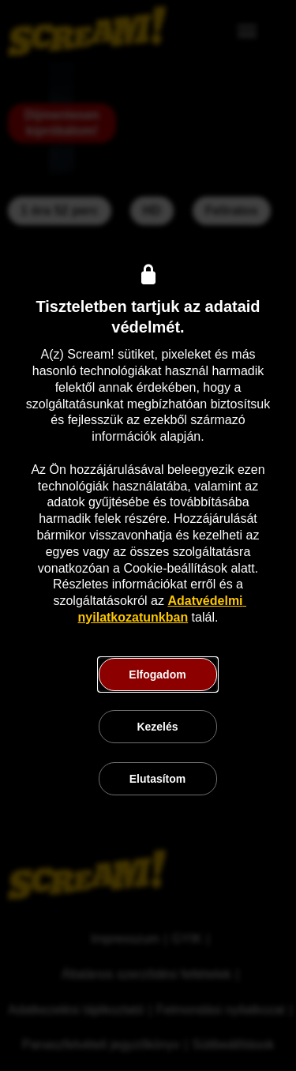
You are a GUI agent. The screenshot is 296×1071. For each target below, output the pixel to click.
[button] (158, 674)
